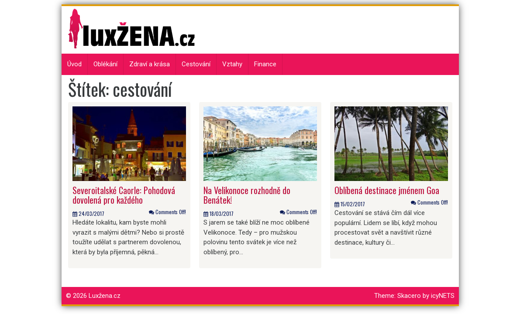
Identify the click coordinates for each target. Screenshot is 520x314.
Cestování (196, 64)
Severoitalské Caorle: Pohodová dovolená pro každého (123, 195)
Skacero (409, 296)
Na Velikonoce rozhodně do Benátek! (246, 195)
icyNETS (443, 296)
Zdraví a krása (149, 64)
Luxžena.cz (105, 296)
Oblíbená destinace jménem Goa (386, 190)
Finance (265, 64)
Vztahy (232, 64)
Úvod (74, 64)
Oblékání (105, 64)
